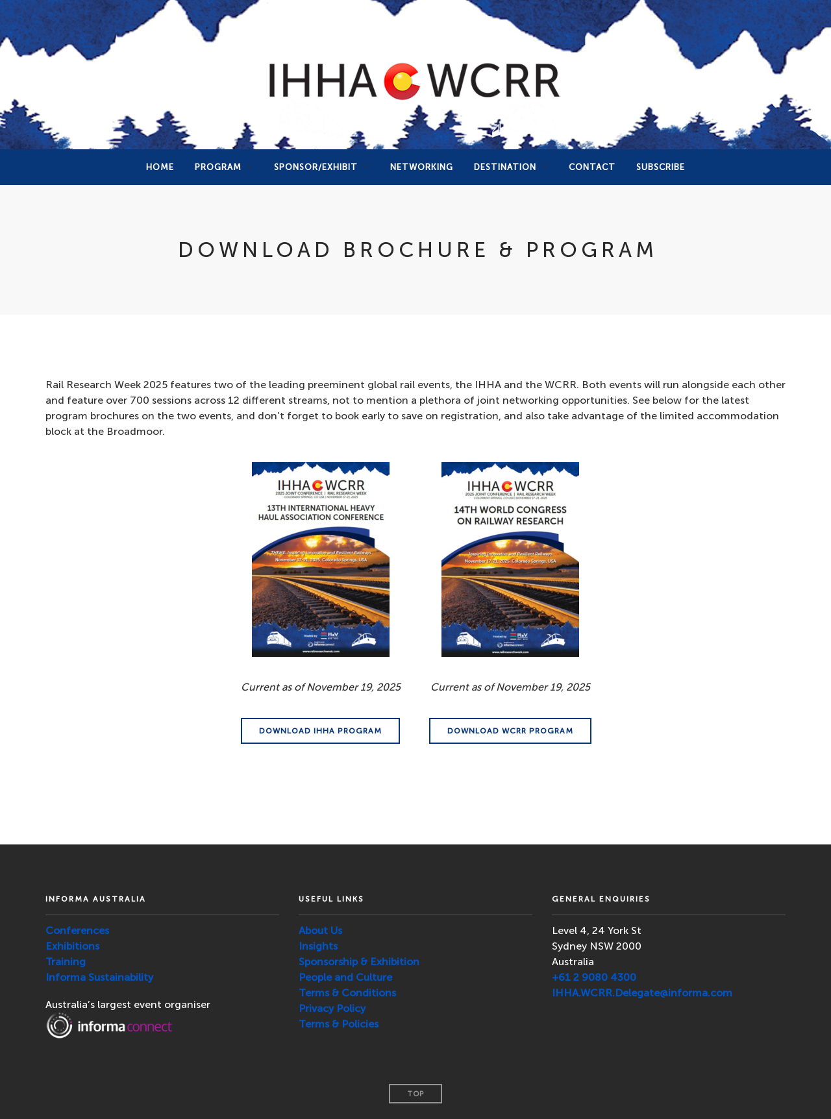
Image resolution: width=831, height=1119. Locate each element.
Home (160, 167)
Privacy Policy (332, 1008)
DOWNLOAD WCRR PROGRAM (510, 730)
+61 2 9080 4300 (594, 977)
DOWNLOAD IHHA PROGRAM (320, 730)
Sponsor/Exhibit (316, 167)
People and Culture (345, 977)
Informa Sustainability (99, 977)
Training (65, 961)
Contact (592, 167)
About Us (320, 930)
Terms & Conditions (347, 993)
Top (415, 1094)
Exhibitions (72, 946)
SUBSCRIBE (660, 167)
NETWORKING (421, 167)
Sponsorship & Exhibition (359, 961)
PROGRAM (218, 167)
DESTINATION (505, 167)
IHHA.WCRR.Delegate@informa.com (642, 993)
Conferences (77, 930)
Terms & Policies (338, 1024)
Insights (318, 946)
